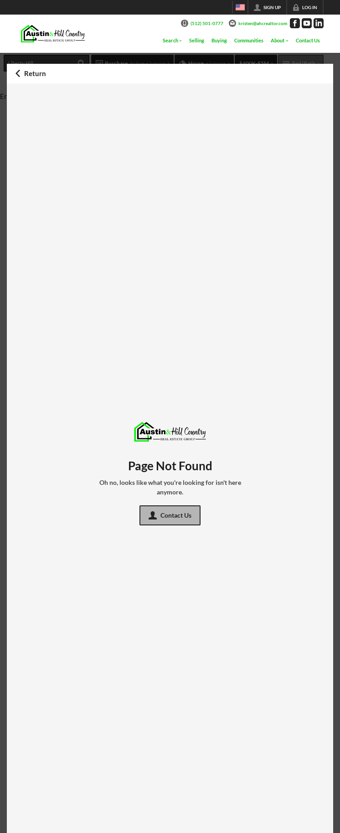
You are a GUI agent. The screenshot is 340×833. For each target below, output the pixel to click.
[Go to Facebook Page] (295, 23)
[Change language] (240, 7)
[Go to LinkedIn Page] (319, 23)
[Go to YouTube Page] (307, 23)
